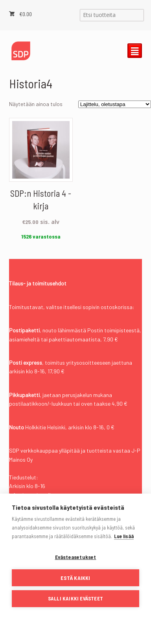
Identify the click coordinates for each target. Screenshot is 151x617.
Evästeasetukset (75, 557)
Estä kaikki (75, 577)
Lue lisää (124, 536)
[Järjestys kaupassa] (114, 104)
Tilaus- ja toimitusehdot (37, 283)
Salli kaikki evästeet (75, 598)
